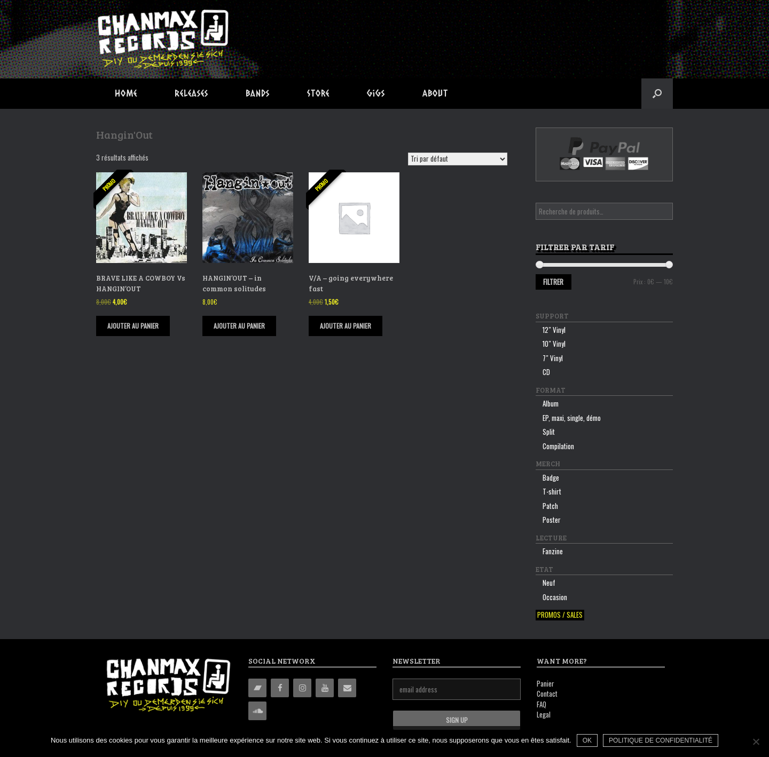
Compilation (558, 446)
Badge (551, 477)
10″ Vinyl (554, 343)
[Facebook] (280, 688)
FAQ (541, 704)
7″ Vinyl (553, 358)
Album (551, 403)
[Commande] (457, 159)
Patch (550, 505)
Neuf (549, 582)
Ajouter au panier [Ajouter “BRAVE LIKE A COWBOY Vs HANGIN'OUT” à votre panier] (133, 325)
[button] (657, 93)
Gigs (376, 93)
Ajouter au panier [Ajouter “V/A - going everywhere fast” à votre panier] (345, 325)
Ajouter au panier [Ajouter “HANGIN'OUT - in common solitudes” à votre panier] (239, 325)
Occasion (555, 597)
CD (546, 371)
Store (318, 93)
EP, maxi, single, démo (572, 417)
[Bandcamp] (257, 688)
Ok (587, 740)
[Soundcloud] (257, 711)
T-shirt (552, 491)
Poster (552, 519)
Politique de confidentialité (660, 740)
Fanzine (553, 551)
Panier (545, 683)
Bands (258, 93)
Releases (191, 93)
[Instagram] (302, 688)
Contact (547, 693)
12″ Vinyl (554, 329)
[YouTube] (325, 688)
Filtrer (553, 281)
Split (549, 431)
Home (126, 93)
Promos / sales (560, 615)
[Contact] (347, 688)
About (435, 93)
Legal (544, 714)
